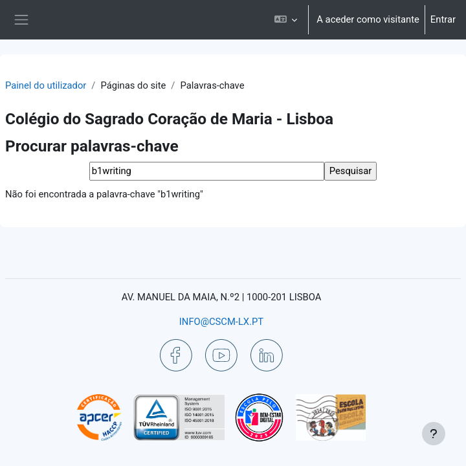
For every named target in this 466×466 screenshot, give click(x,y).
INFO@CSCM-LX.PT (221, 321)
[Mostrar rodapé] (433, 433)
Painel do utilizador (45, 85)
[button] (285, 19)
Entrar (443, 19)
